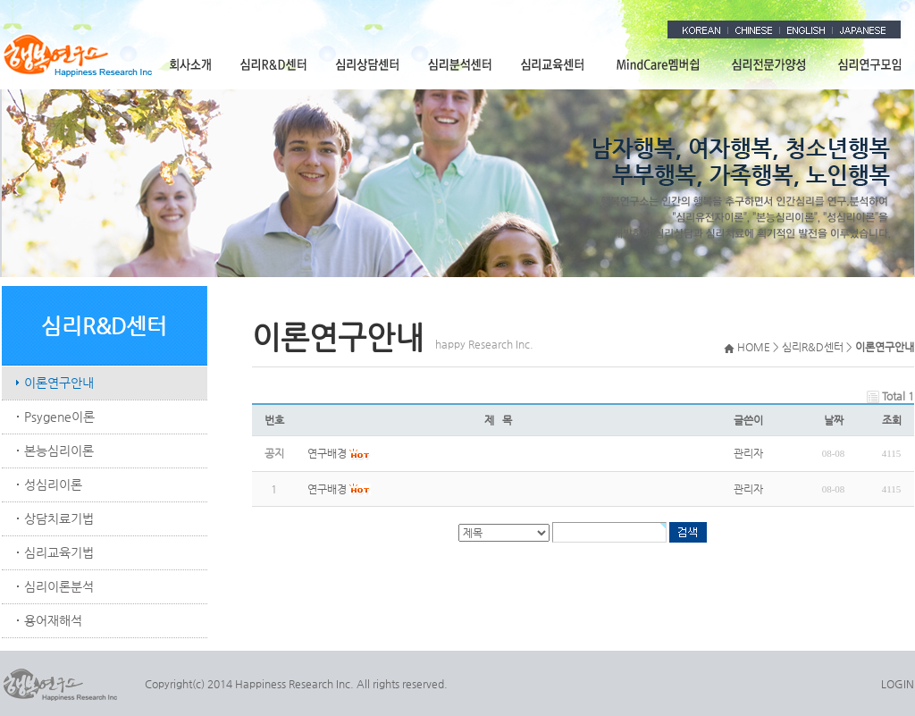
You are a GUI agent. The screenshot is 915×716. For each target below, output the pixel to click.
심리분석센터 (461, 63)
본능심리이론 (59, 450)
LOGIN (897, 684)
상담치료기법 (59, 518)
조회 (892, 420)
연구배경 (327, 489)
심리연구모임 (868, 63)
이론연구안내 (59, 382)
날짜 (834, 420)
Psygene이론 (59, 416)
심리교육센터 (553, 63)
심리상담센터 (368, 63)
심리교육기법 (59, 552)
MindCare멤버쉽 (658, 63)
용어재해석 (53, 620)
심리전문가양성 (769, 63)
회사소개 (190, 63)
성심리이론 (53, 484)
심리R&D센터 (274, 63)
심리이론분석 (59, 586)
